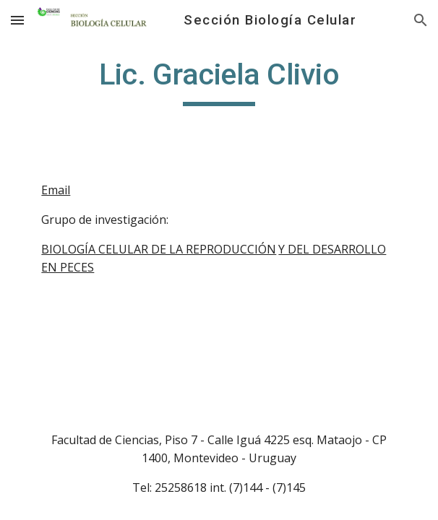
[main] (218, 81)
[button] (17, 20)
